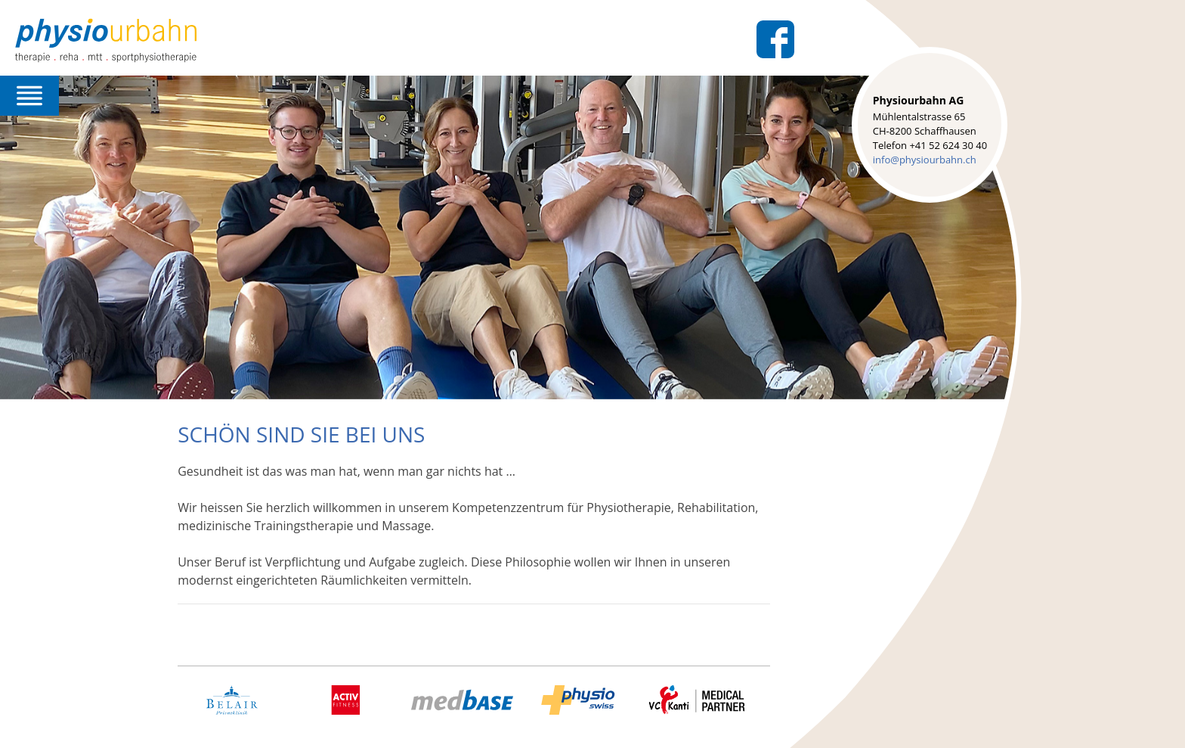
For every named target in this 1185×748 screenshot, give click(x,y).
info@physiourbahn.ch (924, 159)
